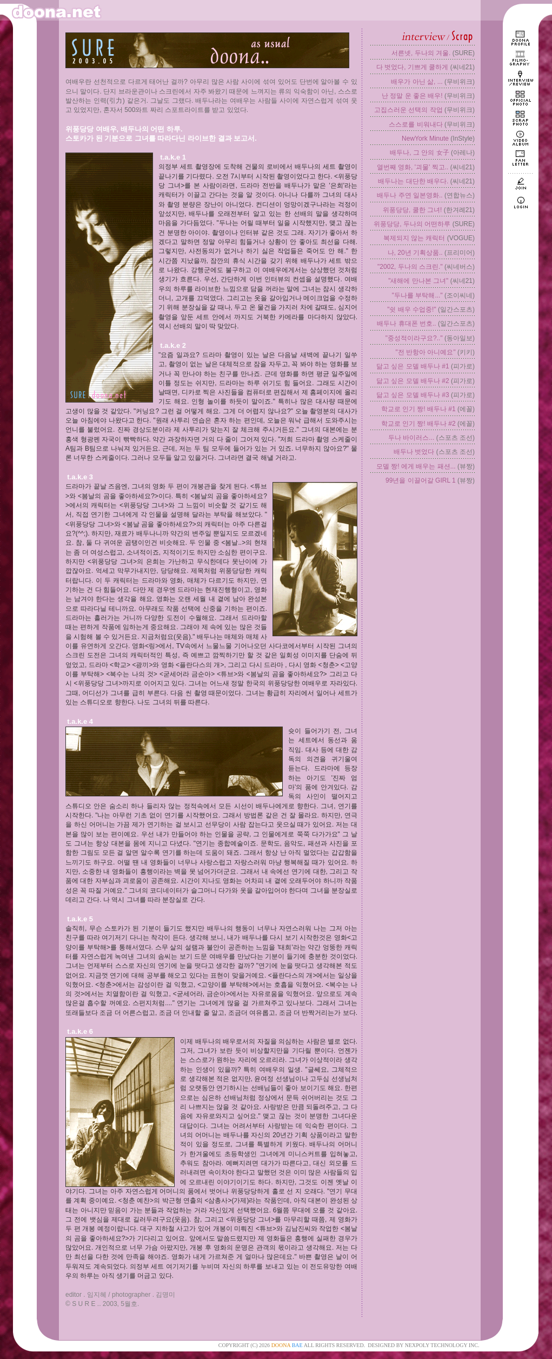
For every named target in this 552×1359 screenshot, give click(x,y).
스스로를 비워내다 (415, 124)
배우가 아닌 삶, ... (416, 81)
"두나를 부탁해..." (417, 295)
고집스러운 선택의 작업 (408, 110)
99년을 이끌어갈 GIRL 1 (420, 480)
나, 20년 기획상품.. (415, 252)
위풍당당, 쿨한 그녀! (412, 210)
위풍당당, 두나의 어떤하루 (412, 224)
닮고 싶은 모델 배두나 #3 (412, 395)
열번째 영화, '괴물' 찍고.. (413, 167)
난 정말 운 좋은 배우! (412, 96)
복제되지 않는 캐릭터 (414, 238)
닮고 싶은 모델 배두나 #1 (412, 366)
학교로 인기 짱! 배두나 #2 (418, 423)
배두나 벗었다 (414, 452)
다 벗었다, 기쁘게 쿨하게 (412, 67)
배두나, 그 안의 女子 (419, 152)
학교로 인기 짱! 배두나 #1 (418, 409)
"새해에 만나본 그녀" (418, 281)
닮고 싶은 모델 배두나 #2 (412, 381)
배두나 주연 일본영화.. (409, 195)
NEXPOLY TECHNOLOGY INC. (442, 1345)
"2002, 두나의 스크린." (410, 267)
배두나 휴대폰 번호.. (406, 323)
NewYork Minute (425, 138)
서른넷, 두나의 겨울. (420, 53)
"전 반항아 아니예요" (425, 352)
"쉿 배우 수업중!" (411, 309)
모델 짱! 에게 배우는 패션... (416, 466)
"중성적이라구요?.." (414, 338)
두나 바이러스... (411, 437)
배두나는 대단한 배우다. (413, 181)
